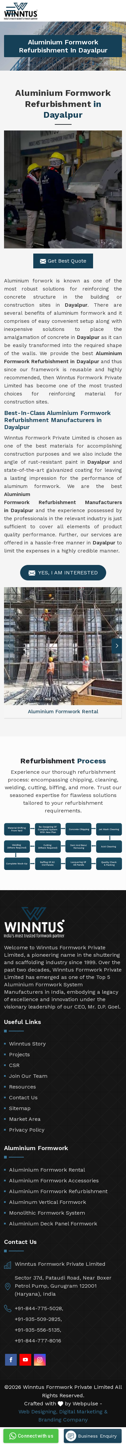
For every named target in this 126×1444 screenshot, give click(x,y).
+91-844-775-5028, (39, 1308)
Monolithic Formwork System (47, 1213)
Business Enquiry (91, 1436)
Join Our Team (28, 1076)
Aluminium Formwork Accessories (54, 1180)
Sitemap (20, 1108)
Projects (19, 1054)
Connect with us (30, 1436)
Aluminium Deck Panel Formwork (53, 1223)
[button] (117, 645)
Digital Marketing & (83, 1411)
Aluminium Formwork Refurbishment (58, 1191)
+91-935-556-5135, (38, 1330)
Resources (22, 1087)
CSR (14, 1065)
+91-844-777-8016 (38, 1340)
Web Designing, (37, 1411)
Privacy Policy (26, 1130)
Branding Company (63, 1419)
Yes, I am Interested (63, 572)
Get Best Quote (63, 261)
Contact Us (23, 1097)
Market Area (25, 1119)
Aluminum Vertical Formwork (47, 1202)
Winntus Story (27, 1043)
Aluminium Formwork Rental (47, 1170)
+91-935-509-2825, (38, 1319)
